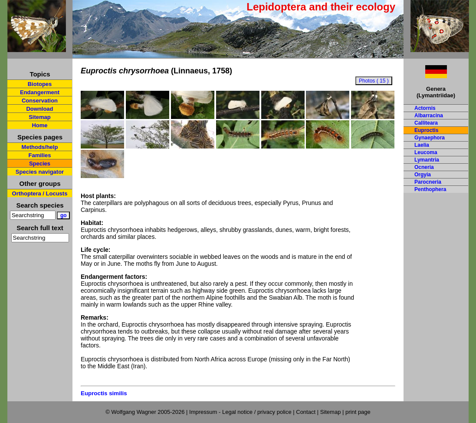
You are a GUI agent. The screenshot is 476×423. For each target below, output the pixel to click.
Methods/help (40, 147)
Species (39, 163)
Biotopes (40, 84)
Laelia (421, 145)
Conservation (40, 100)
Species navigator (40, 172)
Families (39, 155)
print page (358, 412)
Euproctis (426, 130)
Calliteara (426, 123)
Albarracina (428, 115)
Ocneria (424, 167)
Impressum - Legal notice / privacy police (241, 412)
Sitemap (40, 117)
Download (39, 109)
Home (39, 125)
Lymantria (426, 160)
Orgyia (422, 175)
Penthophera (430, 189)
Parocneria (427, 182)
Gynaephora (429, 138)
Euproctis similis (104, 393)
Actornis (425, 108)
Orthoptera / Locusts (40, 193)
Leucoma (425, 152)
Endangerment (39, 92)
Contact (305, 412)
